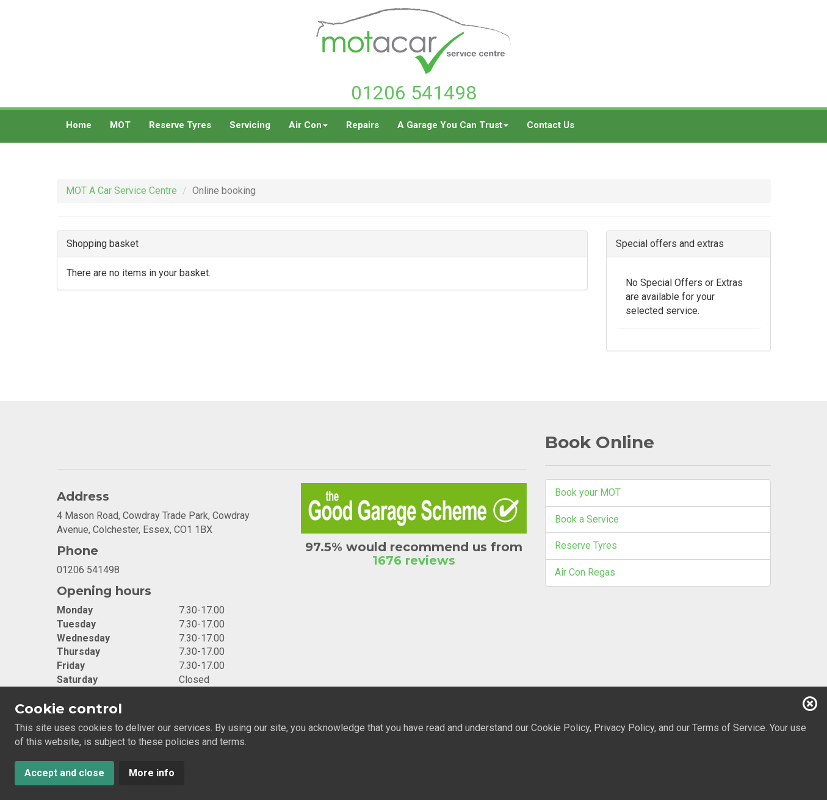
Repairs (362, 125)
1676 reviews (413, 560)
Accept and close (64, 773)
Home (79, 125)
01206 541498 (414, 92)
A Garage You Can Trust (452, 129)
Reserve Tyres (180, 125)
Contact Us (550, 125)
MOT (120, 125)
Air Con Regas (585, 572)
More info (152, 773)
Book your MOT (588, 492)
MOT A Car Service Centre (121, 190)
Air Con (308, 129)
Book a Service (587, 519)
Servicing (249, 125)
